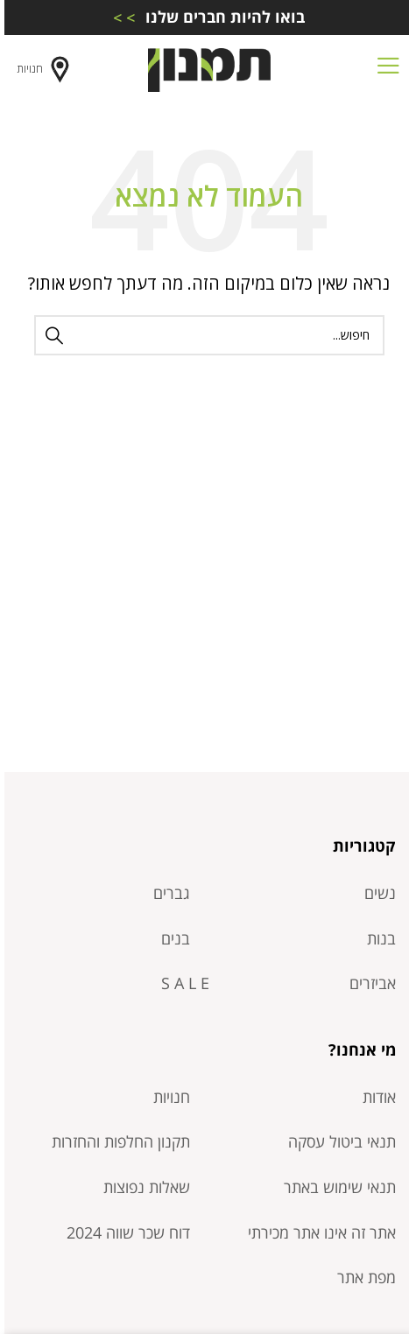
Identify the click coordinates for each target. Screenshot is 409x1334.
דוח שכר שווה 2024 (124, 1232)
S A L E (181, 982)
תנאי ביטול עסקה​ (337, 1141)
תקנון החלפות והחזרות (116, 1141)
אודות (374, 1096)
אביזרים (368, 982)
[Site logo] (205, 68)
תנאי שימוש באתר (335, 1186)
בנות (377, 938)
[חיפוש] (205, 335)
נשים (375, 892)
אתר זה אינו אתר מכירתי (317, 1232)
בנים (171, 938)
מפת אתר (362, 1277)
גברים (167, 892)
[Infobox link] (204, 17)
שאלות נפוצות (142, 1186)
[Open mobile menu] (384, 70)
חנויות (41, 69)
